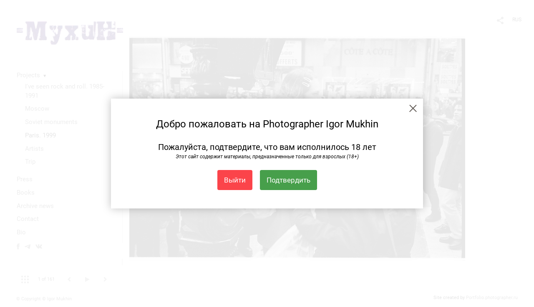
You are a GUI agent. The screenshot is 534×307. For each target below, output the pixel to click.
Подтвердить (288, 180)
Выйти (235, 180)
